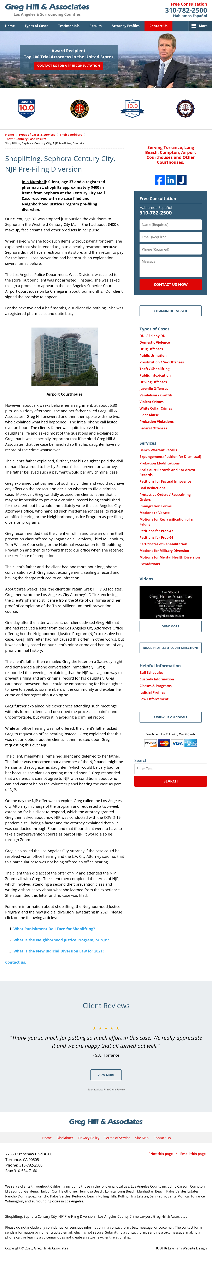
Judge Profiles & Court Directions (171, 648)
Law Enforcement (154, 699)
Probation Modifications (160, 463)
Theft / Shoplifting (155, 369)
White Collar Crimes (156, 408)
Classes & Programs (156, 686)
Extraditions (150, 564)
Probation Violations (157, 421)
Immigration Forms (156, 506)
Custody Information (157, 679)
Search (171, 781)
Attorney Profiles (126, 26)
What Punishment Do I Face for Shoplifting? (54, 928)
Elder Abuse (149, 415)
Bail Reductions (152, 488)
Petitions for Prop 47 (156, 531)
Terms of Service (117, 1138)
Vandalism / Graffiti (156, 395)
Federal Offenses (153, 428)
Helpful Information (160, 665)
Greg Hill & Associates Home (47, 10)
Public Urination (153, 355)
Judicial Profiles (152, 692)
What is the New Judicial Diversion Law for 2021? (58, 951)
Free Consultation (158, 198)
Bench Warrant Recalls (158, 450)
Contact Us (158, 26)
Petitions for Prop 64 (156, 537)
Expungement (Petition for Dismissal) (170, 456)
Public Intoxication (155, 375)
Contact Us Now (171, 284)
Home (10, 26)
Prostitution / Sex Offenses (162, 362)
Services (148, 443)
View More (106, 1075)
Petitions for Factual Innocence (165, 481)
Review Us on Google (171, 717)
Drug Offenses (151, 349)
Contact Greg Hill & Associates (186, 10)
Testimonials (69, 26)
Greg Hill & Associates (51, 1248)
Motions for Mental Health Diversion (170, 557)
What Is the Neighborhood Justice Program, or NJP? (61, 939)
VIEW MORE (170, 626)
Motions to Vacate (155, 512)
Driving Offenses (153, 382)
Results (95, 26)
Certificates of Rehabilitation (163, 544)
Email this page (193, 1153)
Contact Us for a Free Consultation (68, 66)
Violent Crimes (152, 402)
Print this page (160, 1153)
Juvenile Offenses (154, 388)
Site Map (142, 1138)
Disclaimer (65, 1138)
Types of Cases (36, 26)
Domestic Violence (155, 342)
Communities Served (170, 311)
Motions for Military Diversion (164, 550)
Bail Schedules (151, 672)
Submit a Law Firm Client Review (106, 1089)
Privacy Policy (88, 1138)
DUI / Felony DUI (153, 336)
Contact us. (15, 962)
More (203, 26)
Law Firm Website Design (181, 1248)
